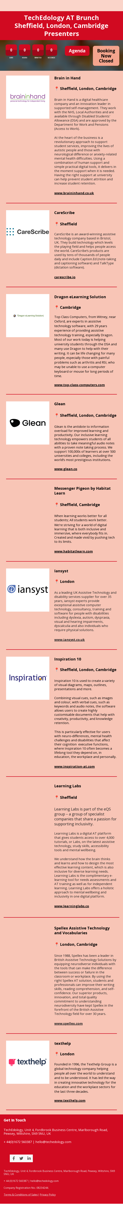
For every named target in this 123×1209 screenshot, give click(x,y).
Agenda (77, 51)
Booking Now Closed (106, 56)
